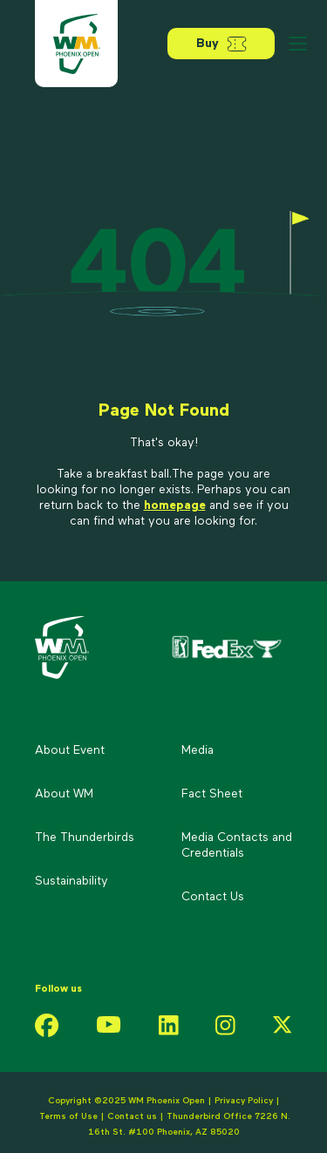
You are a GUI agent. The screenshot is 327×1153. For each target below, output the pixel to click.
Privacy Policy (244, 1100)
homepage (175, 505)
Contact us (133, 1116)
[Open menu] (297, 43)
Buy (221, 44)
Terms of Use (68, 1116)
